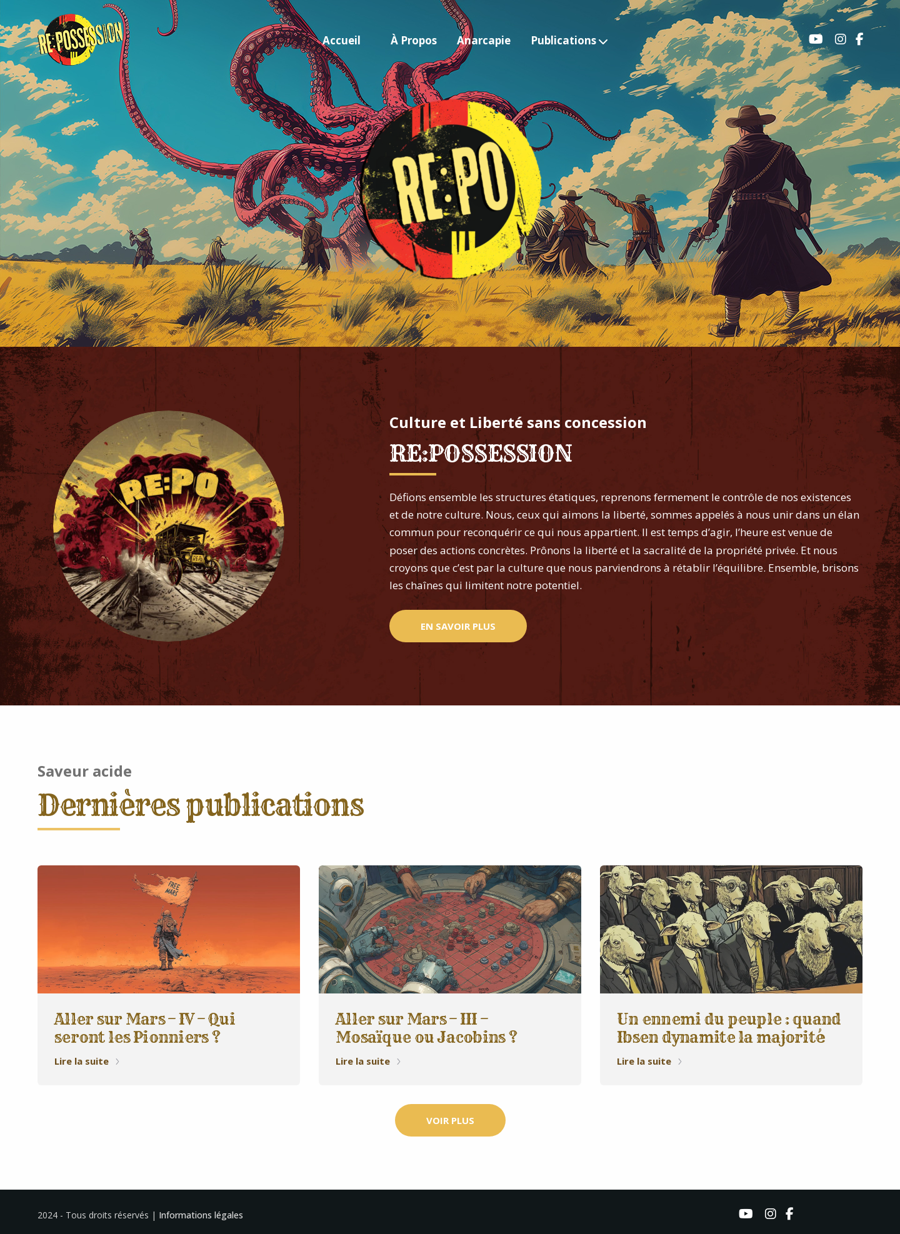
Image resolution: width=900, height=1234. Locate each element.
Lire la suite (87, 1061)
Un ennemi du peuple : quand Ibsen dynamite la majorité (729, 1028)
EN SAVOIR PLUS (458, 626)
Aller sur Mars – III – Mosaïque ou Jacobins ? (426, 1028)
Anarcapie (484, 40)
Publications (563, 40)
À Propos (414, 40)
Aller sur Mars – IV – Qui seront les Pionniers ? (144, 1028)
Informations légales (201, 1215)
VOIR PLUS (450, 1120)
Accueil (341, 40)
